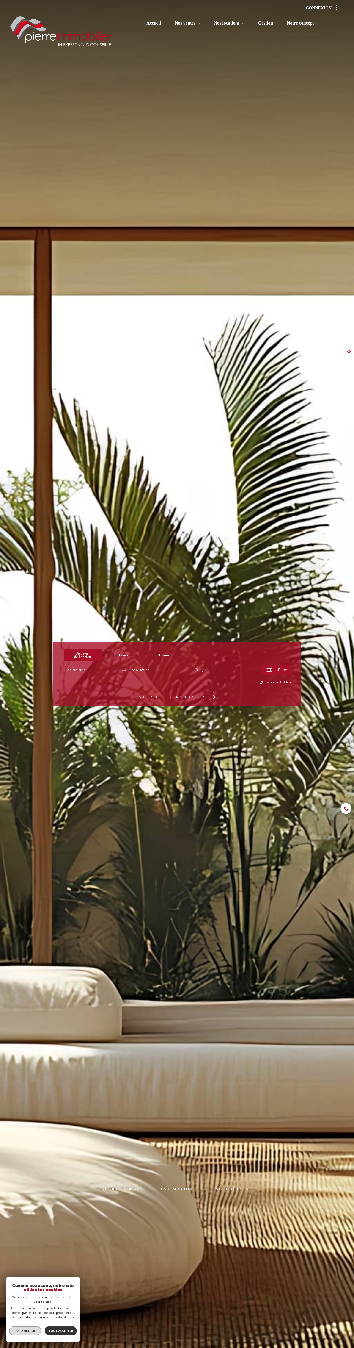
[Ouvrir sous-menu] (199, 23)
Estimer (165, 655)
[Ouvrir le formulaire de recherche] (276, 670)
